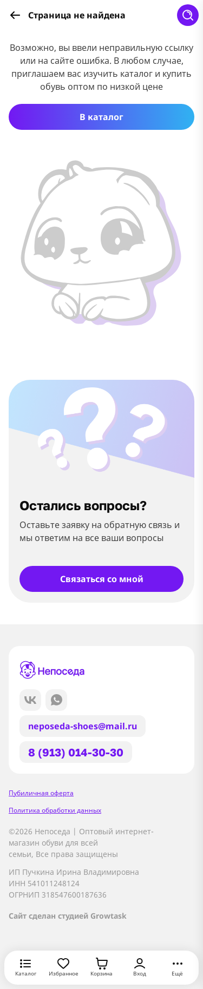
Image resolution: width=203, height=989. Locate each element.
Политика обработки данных (55, 810)
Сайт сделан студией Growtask (68, 916)
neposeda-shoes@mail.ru (82, 726)
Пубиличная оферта (41, 792)
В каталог (101, 117)
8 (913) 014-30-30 (75, 752)
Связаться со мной (101, 579)
